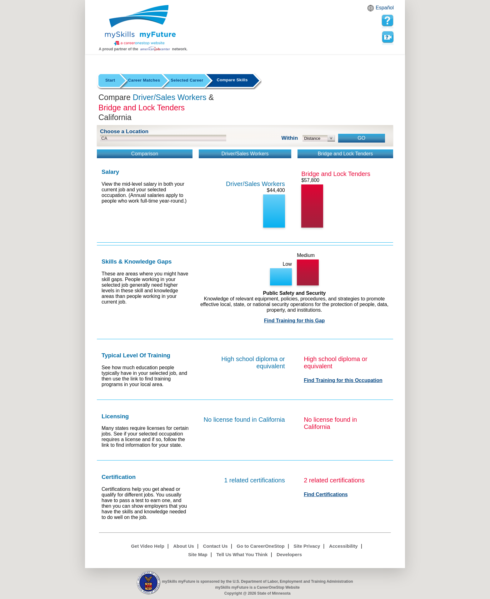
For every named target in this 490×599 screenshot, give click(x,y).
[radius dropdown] (318, 138)
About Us (183, 546)
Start (110, 80)
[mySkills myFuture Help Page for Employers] (387, 20)
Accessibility (343, 546)
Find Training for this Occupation (343, 380)
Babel (372, 10)
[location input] (163, 138)
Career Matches (144, 80)
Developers (289, 554)
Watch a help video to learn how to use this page (387, 37)
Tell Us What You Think (242, 554)
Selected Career (187, 80)
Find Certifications (326, 494)
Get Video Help (147, 546)
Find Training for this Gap (294, 320)
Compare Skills (232, 80)
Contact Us (215, 546)
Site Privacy (306, 546)
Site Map (198, 554)
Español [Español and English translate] (385, 7)
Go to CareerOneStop (260, 546)
